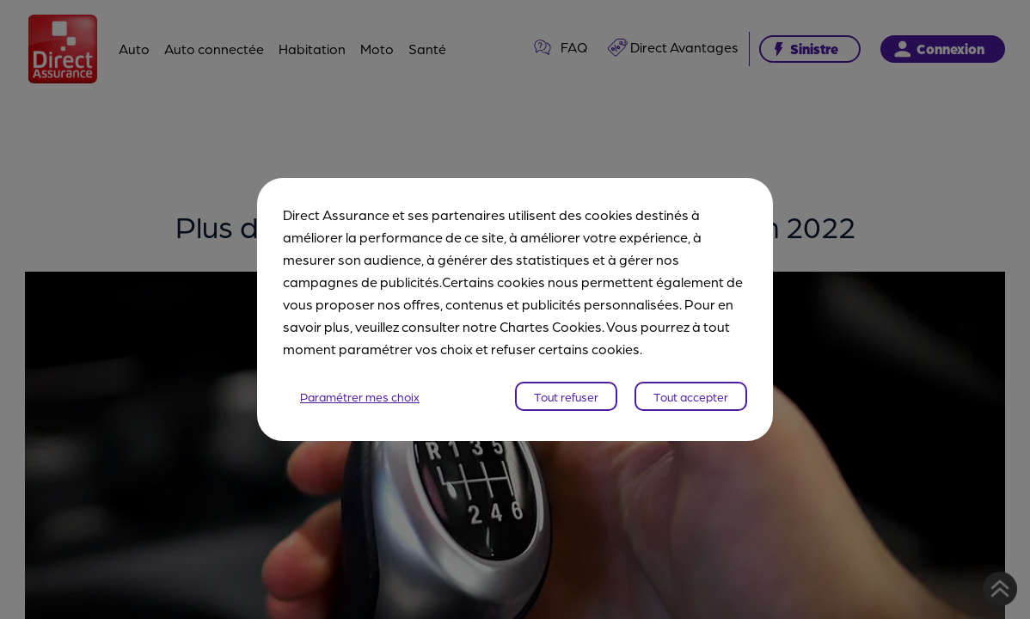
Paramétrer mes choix (360, 396)
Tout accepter (690, 396)
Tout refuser (566, 396)
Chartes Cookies (551, 326)
